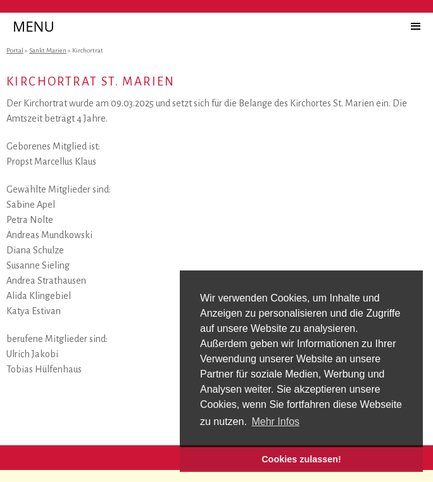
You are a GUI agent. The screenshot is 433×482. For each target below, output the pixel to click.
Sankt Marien (47, 50)
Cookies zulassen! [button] (301, 459)
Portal (14, 50)
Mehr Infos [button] (275, 421)
